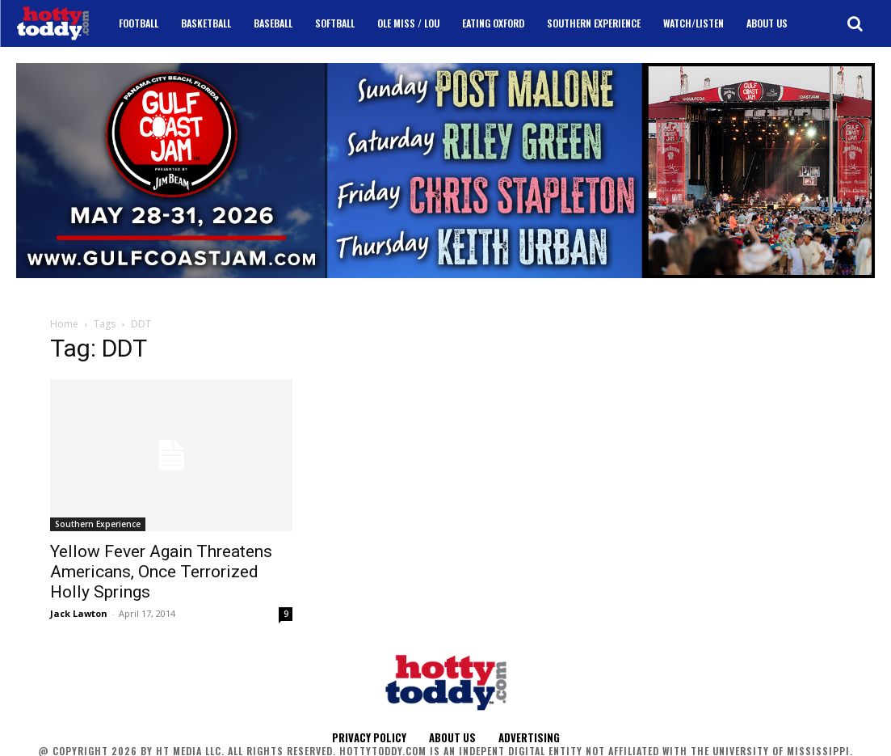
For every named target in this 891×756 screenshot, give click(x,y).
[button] (854, 23)
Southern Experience (98, 524)
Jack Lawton (78, 613)
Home (64, 324)
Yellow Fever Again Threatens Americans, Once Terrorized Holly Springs (161, 572)
